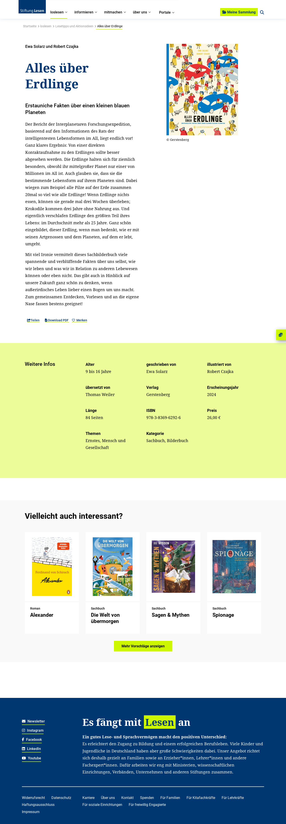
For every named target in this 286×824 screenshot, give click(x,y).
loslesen (45, 26)
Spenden (147, 798)
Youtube (31, 758)
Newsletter (33, 721)
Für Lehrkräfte (233, 798)
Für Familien (170, 798)
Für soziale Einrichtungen (102, 805)
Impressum (31, 812)
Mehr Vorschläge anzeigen (143, 646)
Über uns (108, 798)
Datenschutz (61, 798)
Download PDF (57, 320)
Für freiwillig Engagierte (147, 805)
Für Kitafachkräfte (201, 798)
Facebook (32, 739)
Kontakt (127, 798)
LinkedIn (31, 749)
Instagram (33, 730)
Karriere (88, 798)
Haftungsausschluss (38, 805)
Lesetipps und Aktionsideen (74, 26)
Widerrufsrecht (33, 798)
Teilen (33, 320)
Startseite (29, 26)
